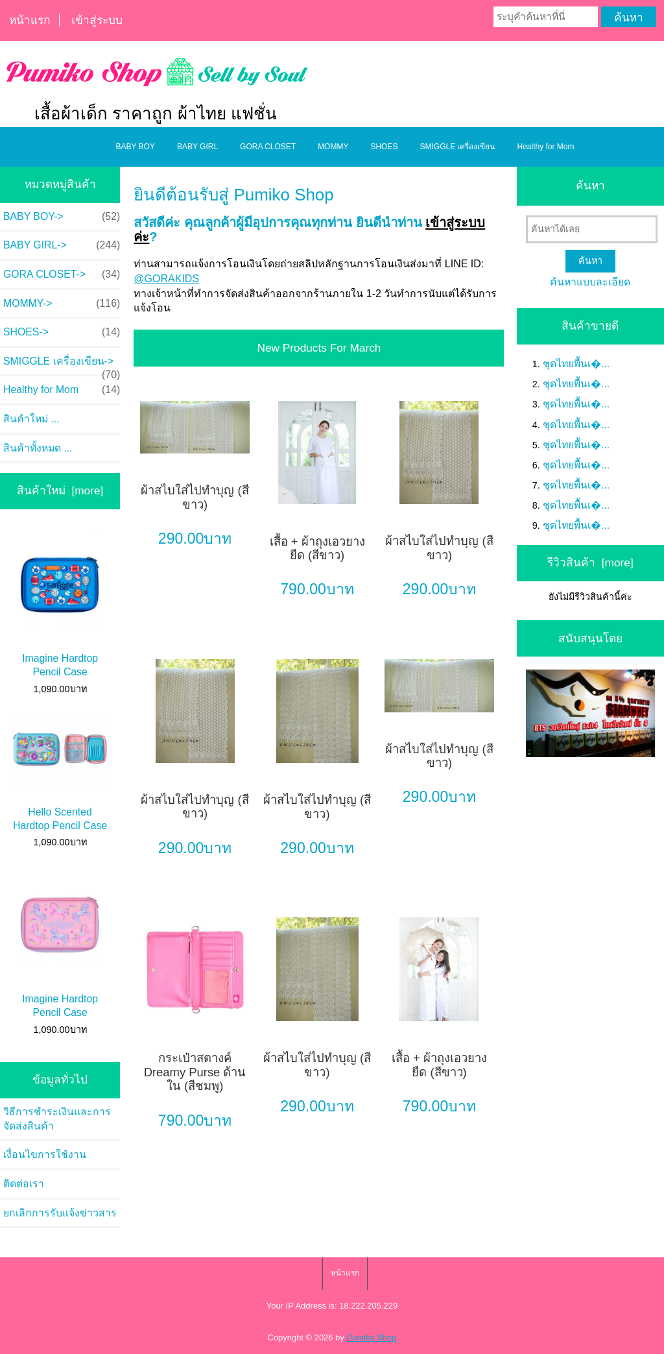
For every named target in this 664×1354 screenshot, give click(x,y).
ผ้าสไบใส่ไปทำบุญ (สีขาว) (194, 497)
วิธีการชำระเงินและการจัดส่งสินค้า (57, 1118)
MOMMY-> (61, 303)
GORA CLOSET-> (61, 274)
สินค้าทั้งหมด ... (38, 447)
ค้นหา (590, 185)
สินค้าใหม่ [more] (60, 490)
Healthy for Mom (545, 146)
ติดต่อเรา (23, 1183)
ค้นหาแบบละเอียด (590, 281)
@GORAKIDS (166, 278)
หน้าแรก (29, 20)
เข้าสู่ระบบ (97, 20)
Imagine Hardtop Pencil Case (60, 604)
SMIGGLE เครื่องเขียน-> (61, 365)
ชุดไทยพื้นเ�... (576, 363)
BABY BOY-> (61, 217)
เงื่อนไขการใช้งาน (44, 1154)
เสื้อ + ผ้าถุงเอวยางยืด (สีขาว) (317, 548)
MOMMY (333, 146)
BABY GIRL (197, 146)
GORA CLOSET (268, 146)
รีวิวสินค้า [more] (590, 562)
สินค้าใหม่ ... (31, 418)
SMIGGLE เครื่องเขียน (457, 146)
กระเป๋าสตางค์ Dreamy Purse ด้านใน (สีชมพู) (195, 1072)
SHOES (383, 146)
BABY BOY (134, 146)
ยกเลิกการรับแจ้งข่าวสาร (60, 1212)
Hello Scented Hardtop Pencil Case (59, 774)
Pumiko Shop (371, 1337)
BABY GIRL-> (61, 245)
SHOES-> (61, 332)
